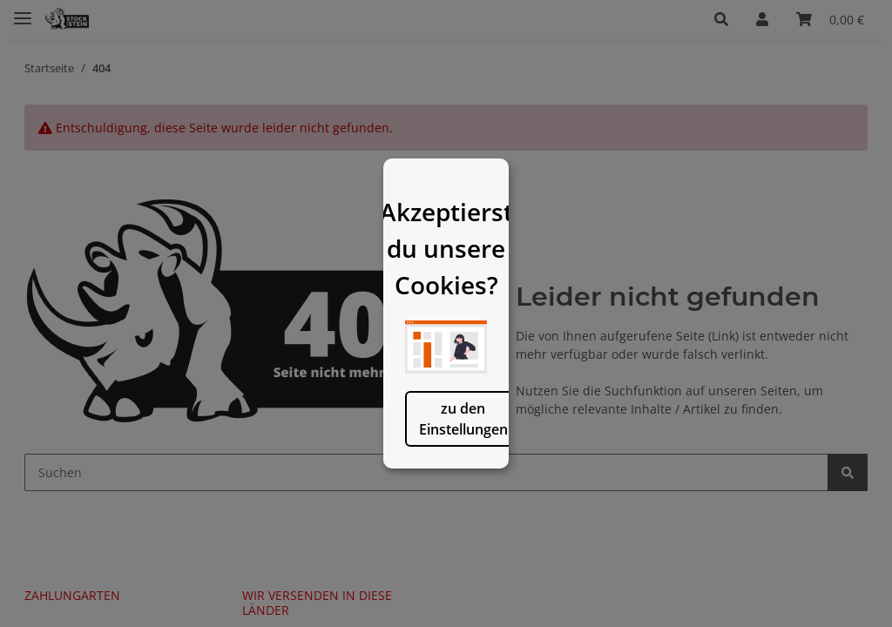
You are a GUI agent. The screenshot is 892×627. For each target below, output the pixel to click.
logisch (535, 486)
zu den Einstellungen (356, 486)
